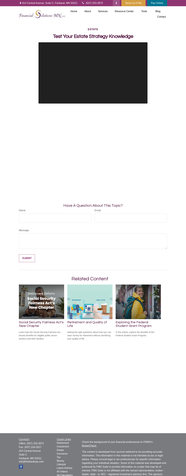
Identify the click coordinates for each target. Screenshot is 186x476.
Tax (59, 457)
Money (60, 461)
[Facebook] (116, 3)
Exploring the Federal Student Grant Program (134, 324)
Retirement (63, 443)
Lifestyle (61, 464)
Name (22, 210)
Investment (63, 446)
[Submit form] (27, 258)
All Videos (62, 471)
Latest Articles (64, 468)
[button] (73, 11)
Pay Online (157, 3)
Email (98, 210)
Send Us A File (133, 3)
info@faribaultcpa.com (31, 461)
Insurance (62, 453)
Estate (60, 450)
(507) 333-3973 (92, 3)
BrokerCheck (89, 445)
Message (24, 230)
